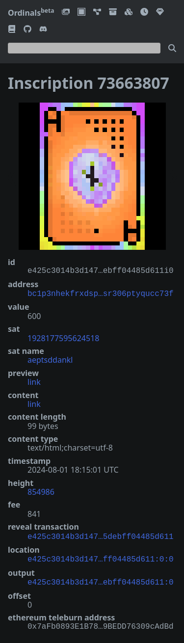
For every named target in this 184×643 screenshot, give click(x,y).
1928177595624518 (63, 337)
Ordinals (31, 12)
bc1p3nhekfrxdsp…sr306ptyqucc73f (100, 293)
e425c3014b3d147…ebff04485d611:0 (100, 578)
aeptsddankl (50, 358)
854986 (40, 490)
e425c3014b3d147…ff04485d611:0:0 (100, 556)
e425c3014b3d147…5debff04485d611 (100, 535)
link (34, 380)
